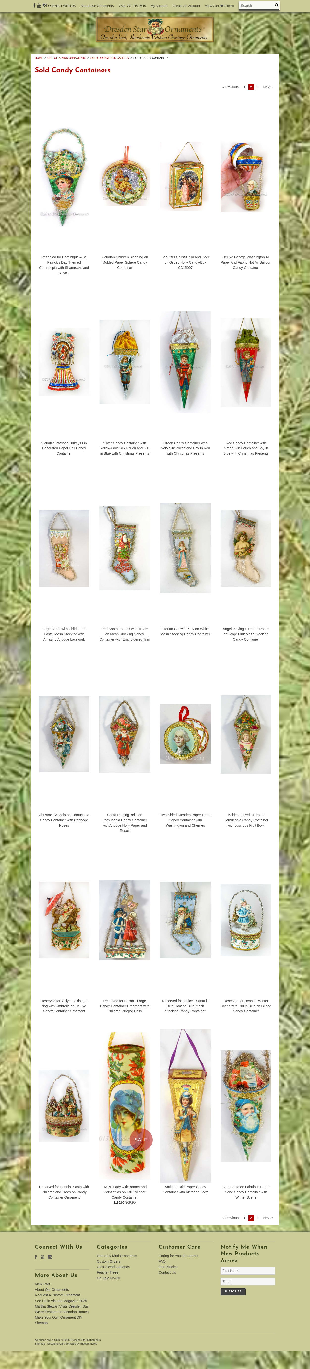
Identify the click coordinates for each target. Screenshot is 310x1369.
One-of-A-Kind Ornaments (79, 55)
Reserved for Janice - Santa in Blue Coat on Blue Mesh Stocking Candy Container (185, 1024)
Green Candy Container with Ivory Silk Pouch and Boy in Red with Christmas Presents (185, 466)
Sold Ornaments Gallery (109, 76)
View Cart (219, 5)
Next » (268, 106)
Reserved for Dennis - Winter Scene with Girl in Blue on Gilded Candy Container (246, 1024)
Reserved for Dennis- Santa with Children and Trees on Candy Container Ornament (64, 1210)
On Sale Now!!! (155, 60)
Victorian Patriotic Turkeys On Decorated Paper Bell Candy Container (64, 466)
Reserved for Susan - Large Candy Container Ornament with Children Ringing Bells (125, 1024)
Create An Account (186, 5)
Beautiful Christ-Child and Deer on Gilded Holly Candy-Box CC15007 (185, 281)
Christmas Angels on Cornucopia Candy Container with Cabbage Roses (64, 838)
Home (39, 76)
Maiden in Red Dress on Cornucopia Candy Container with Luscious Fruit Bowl (246, 838)
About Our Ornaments (97, 5)
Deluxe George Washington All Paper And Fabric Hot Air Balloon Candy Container (246, 281)
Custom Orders (140, 55)
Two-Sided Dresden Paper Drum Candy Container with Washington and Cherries (185, 838)
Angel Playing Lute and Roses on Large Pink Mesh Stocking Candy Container (246, 652)
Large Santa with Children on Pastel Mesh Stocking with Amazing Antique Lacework (64, 652)
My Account (159, 5)
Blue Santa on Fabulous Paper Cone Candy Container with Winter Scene (246, 1210)
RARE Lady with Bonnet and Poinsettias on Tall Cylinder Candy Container (125, 1210)
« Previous (230, 106)
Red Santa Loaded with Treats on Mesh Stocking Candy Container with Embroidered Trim (124, 652)
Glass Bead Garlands (194, 55)
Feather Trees (247, 55)
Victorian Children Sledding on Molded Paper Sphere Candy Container (124, 281)
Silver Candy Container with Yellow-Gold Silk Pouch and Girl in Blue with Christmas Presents (124, 466)
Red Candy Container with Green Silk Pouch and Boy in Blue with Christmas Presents (246, 466)
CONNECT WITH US (62, 5)
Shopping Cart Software (61, 1362)
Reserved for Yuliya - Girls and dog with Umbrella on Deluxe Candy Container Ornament (64, 1024)
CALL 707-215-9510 (132, 5)
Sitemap (41, 1341)
